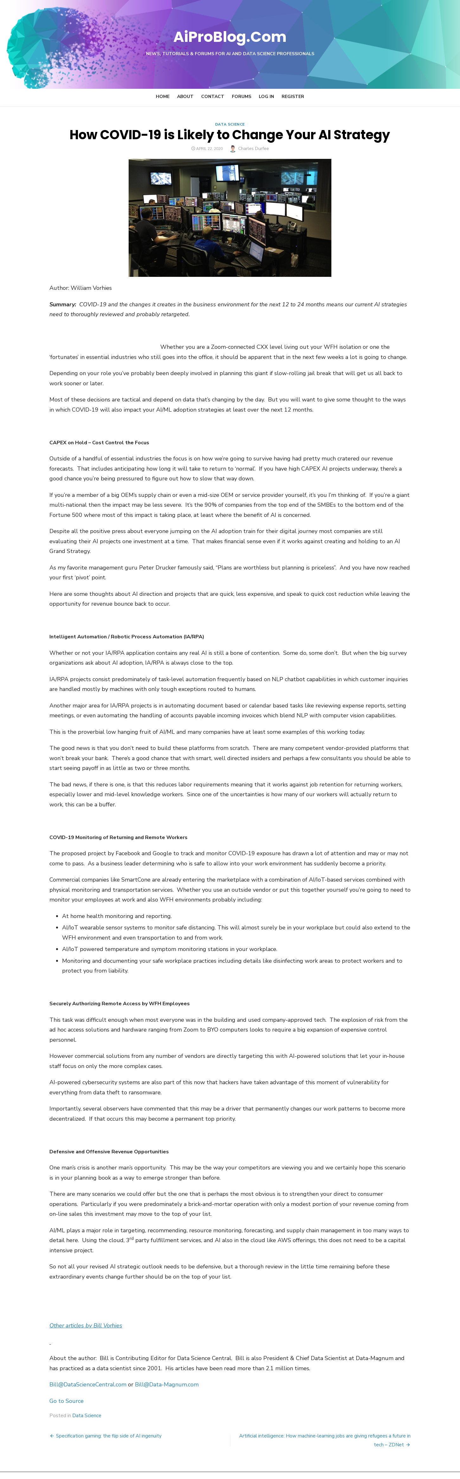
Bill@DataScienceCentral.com (84, 1364)
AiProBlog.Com (230, 36)
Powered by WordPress (339, 1465)
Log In (266, 97)
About (185, 97)
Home (162, 97)
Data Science (230, 124)
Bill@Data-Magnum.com (163, 1364)
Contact (212, 97)
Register (293, 97)
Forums (241, 97)
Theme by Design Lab (392, 1465)
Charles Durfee (253, 149)
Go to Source (63, 1381)
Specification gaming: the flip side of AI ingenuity (105, 1416)
